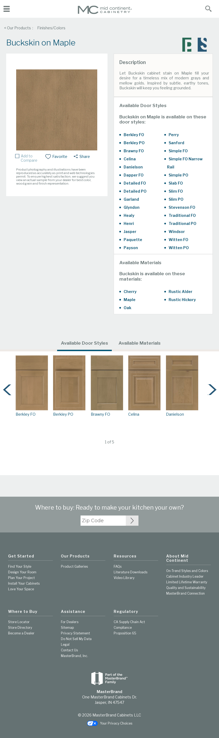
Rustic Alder (180, 291)
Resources (125, 556)
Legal (65, 644)
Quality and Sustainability (186, 588)
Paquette (133, 239)
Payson (131, 247)
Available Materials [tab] (140, 343)
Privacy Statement (75, 633)
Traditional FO (182, 215)
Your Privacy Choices (109, 723)
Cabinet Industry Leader (185, 576)
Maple (129, 299)
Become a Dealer (21, 633)
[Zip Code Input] (132, 520)
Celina (130, 159)
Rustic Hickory (182, 299)
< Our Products (17, 28)
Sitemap (67, 628)
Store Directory (20, 628)
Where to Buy (22, 611)
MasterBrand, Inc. (74, 656)
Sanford (176, 142)
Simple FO (178, 151)
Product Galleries (74, 566)
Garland (131, 199)
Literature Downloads (130, 572)
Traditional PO (182, 223)
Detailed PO (135, 191)
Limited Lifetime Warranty (186, 582)
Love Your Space (21, 589)
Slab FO (176, 183)
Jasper (130, 231)
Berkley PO (134, 142)
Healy (129, 215)
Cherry (130, 291)
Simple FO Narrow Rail (185, 163)
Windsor (177, 231)
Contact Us (69, 650)
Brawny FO (134, 151)
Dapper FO (134, 175)
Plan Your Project (21, 578)
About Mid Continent (177, 558)
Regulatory (126, 611)
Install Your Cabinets (24, 583)
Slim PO (176, 199)
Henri (129, 223)
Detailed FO (135, 183)
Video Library (124, 578)
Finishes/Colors (51, 28)
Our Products (75, 556)
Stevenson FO (182, 207)
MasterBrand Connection (185, 593)
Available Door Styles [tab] (84, 343)
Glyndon (132, 207)
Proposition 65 (125, 633)
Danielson (133, 167)
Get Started (21, 556)
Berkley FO (134, 134)
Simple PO (178, 175)
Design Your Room (22, 572)
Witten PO (179, 247)
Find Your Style (19, 566)
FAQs (117, 566)
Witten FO (178, 239)
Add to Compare (29, 158)
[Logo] (105, 12)
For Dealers (69, 622)
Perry (174, 134)
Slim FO (176, 191)
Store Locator (19, 622)
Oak (127, 307)
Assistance (73, 611)
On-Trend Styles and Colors (187, 571)
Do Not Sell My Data (76, 639)
